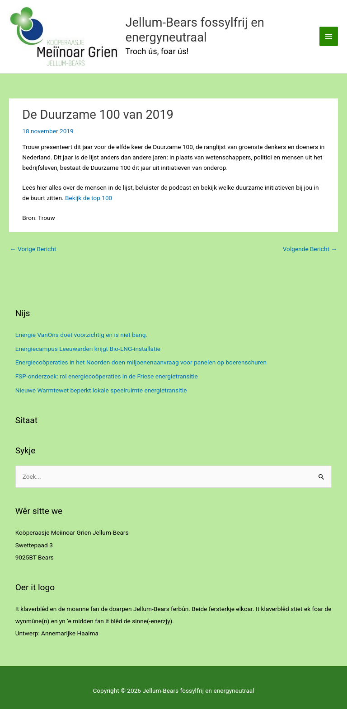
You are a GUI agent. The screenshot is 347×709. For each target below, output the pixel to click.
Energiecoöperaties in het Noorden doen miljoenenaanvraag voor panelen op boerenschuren (141, 362)
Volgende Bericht (310, 248)
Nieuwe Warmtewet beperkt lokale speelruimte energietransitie (101, 390)
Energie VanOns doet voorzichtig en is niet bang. (81, 334)
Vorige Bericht (33, 248)
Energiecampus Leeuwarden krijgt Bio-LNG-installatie (87, 348)
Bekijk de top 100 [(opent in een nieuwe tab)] (88, 197)
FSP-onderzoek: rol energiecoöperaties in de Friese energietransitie (106, 376)
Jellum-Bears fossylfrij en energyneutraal (194, 30)
